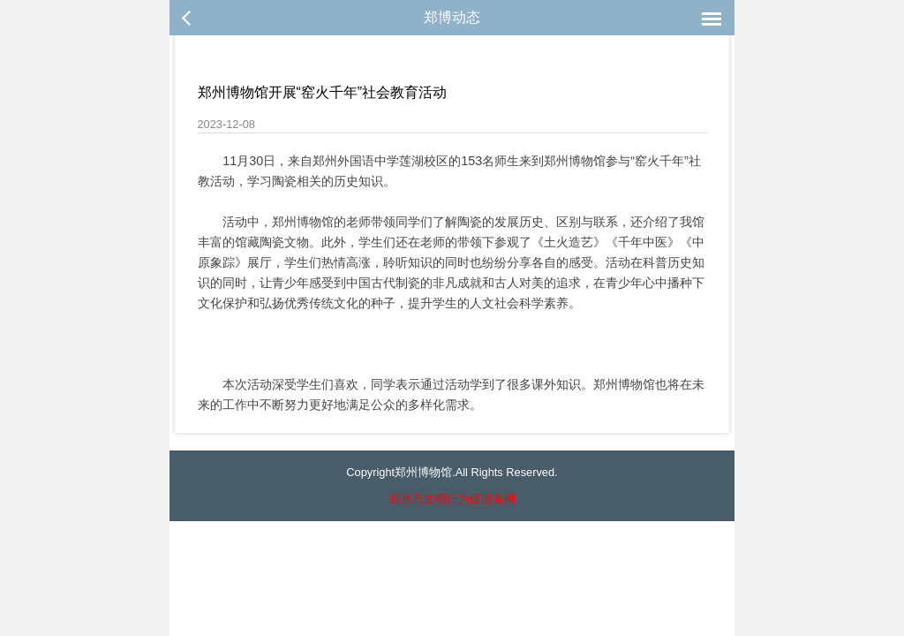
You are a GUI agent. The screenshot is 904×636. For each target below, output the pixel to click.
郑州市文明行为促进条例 (452, 498)
